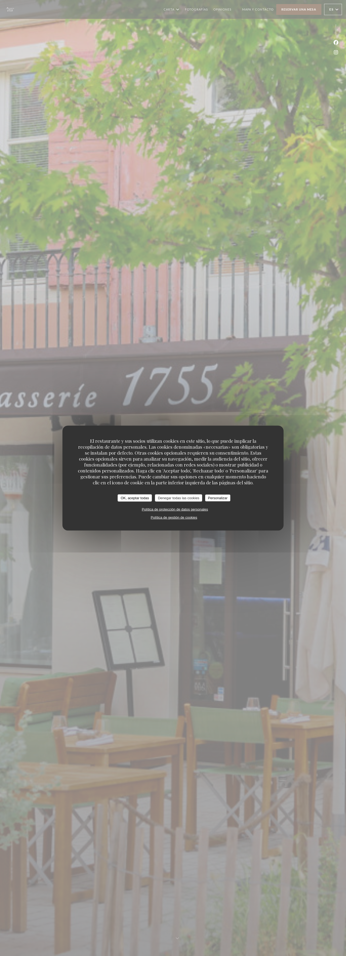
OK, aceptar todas (135, 498)
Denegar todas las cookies (178, 498)
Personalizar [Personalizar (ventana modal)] (217, 498)
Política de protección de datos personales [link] (175, 509)
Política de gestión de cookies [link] (174, 517)
